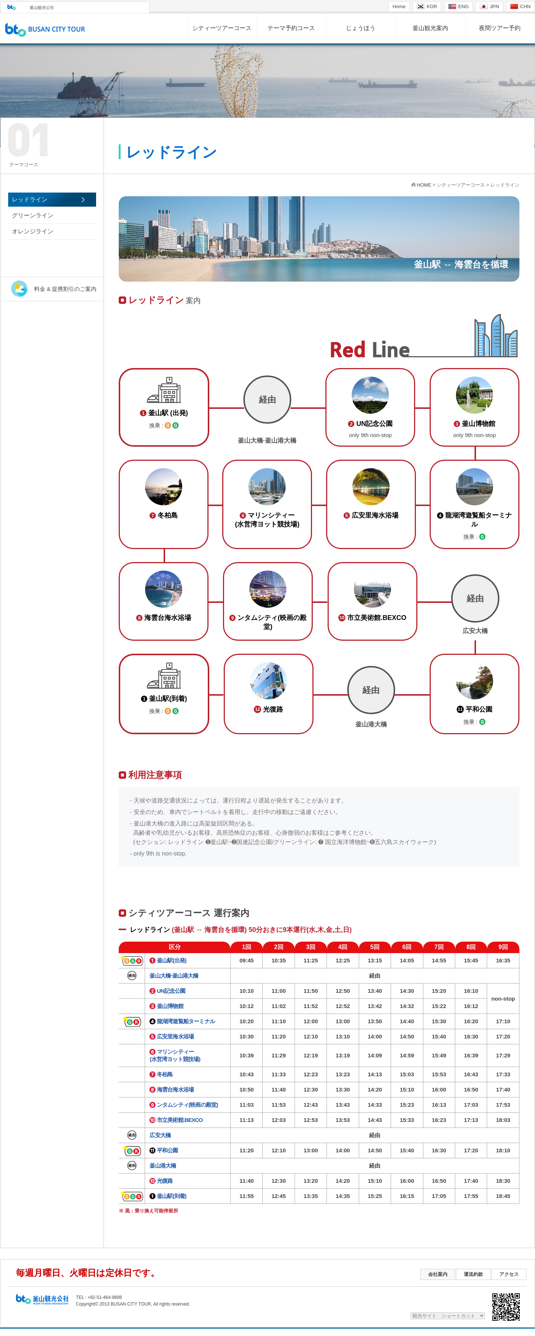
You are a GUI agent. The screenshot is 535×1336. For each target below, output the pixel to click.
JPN (489, 6)
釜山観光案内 (430, 28)
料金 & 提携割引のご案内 (65, 289)
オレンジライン (32, 231)
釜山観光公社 (42, 7)
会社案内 (437, 1274)
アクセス (509, 1274)
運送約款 (473, 1274)
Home (399, 6)
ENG (458, 6)
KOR (427, 6)
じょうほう (360, 28)
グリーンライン (32, 215)
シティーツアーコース (222, 28)
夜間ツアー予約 (500, 28)
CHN (520, 6)
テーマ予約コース (291, 28)
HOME (424, 185)
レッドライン (29, 199)
